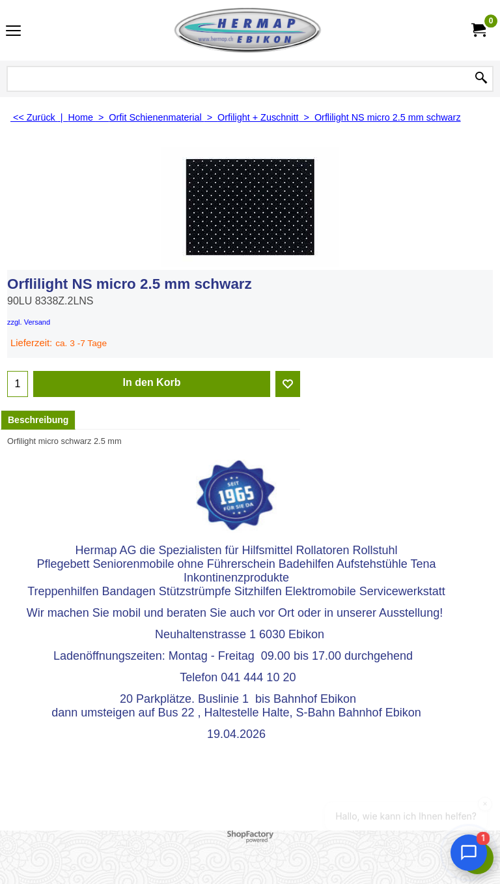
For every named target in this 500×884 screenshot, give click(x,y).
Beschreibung (38, 420)
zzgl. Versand (28, 322)
